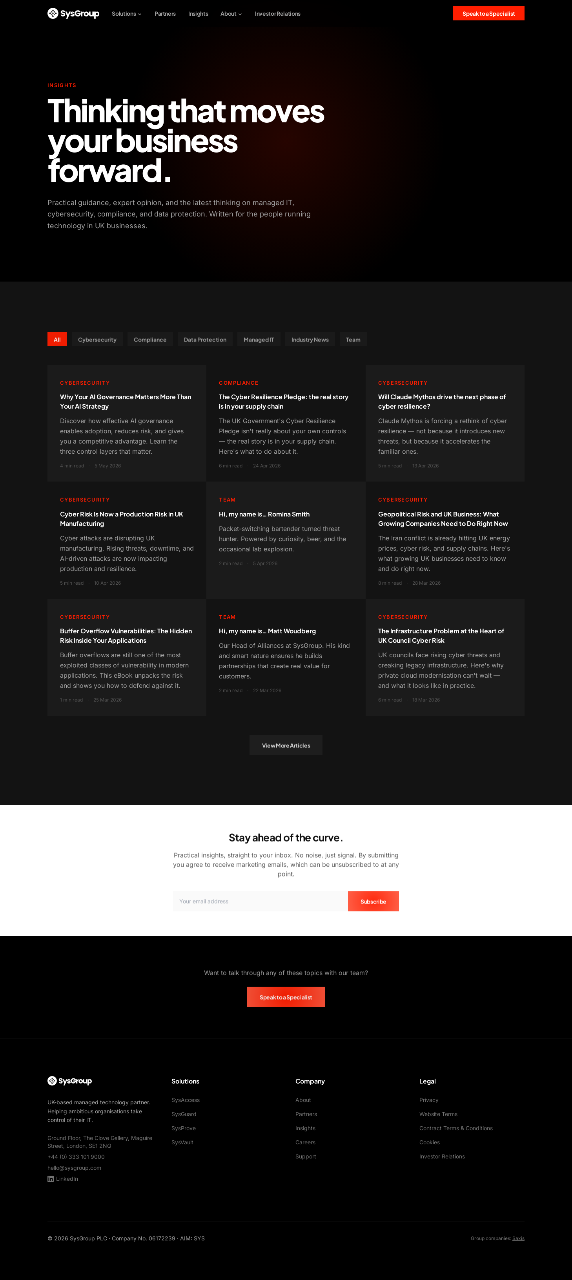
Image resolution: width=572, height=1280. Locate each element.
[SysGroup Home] (73, 13)
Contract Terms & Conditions (456, 1128)
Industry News (310, 342)
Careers (305, 1142)
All (57, 342)
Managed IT (259, 342)
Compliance (150, 342)
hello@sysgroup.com (74, 1167)
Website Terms (438, 1114)
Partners (165, 13)
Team (353, 342)
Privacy (429, 1099)
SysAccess (185, 1099)
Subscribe (373, 904)
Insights (198, 13)
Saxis (518, 1238)
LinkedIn (62, 1178)
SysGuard (184, 1114)
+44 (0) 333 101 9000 (76, 1156)
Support (305, 1156)
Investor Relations (278, 13)
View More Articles (286, 748)
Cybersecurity (97, 342)
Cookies (429, 1142)
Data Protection (205, 342)
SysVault (182, 1142)
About (231, 13)
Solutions (127, 13)
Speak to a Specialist (489, 13)
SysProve (183, 1128)
